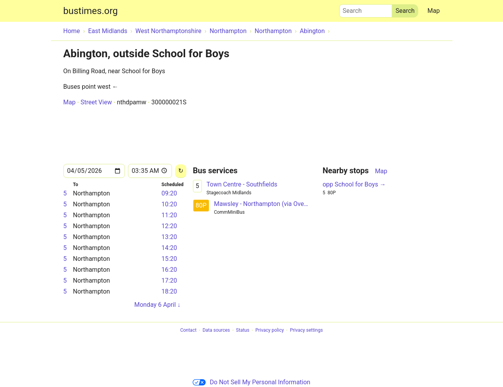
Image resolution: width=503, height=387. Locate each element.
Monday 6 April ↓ (157, 304)
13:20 (169, 237)
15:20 (169, 258)
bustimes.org (90, 10)
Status (242, 330)
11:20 (169, 215)
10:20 (169, 204)
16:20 (169, 269)
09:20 (169, 193)
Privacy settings (306, 330)
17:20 (169, 280)
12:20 (169, 226)
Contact (188, 330)
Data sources (216, 330)
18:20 (169, 291)
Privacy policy (269, 330)
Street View (96, 102)
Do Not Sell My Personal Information (251, 382)
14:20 (169, 248)
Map (434, 10)
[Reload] (180, 171)
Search (365, 9)
